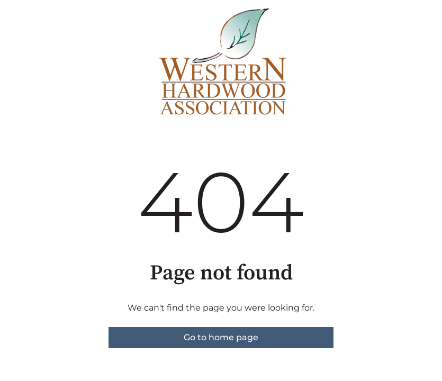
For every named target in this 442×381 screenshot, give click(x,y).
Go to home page (221, 337)
